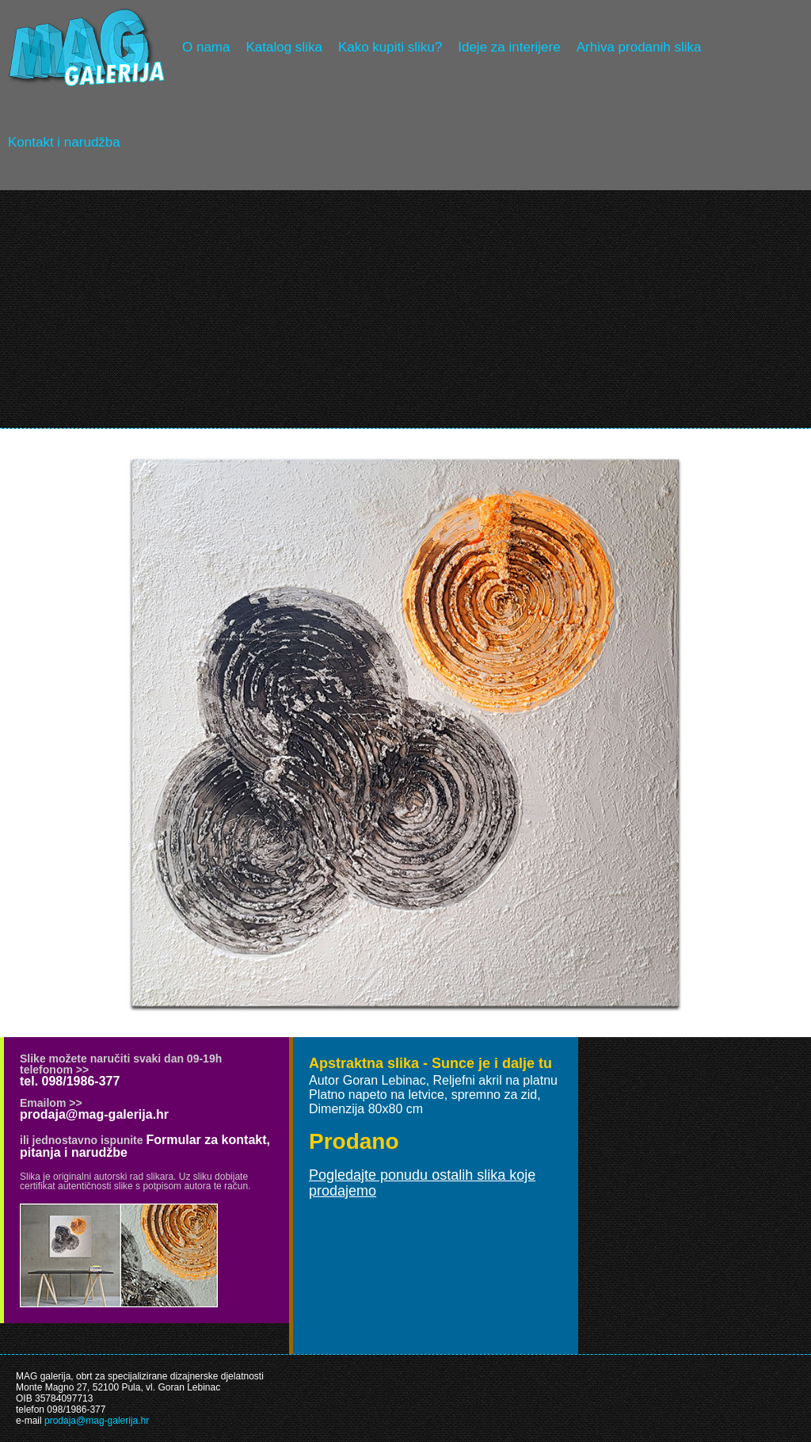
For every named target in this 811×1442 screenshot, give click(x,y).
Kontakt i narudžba (64, 142)
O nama (206, 47)
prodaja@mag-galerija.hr (94, 1114)
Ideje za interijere (509, 47)
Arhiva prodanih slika (639, 47)
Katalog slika (284, 47)
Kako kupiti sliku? (390, 47)
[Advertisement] (405, 309)
